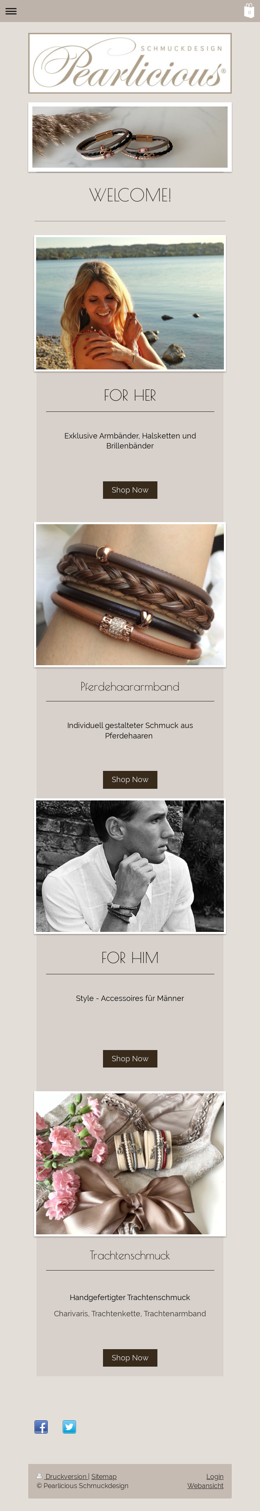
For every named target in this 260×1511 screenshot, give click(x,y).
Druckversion (62, 1477)
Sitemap (104, 1477)
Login (214, 1477)
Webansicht (205, 1486)
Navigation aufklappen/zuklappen (130, 11)
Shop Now (130, 490)
